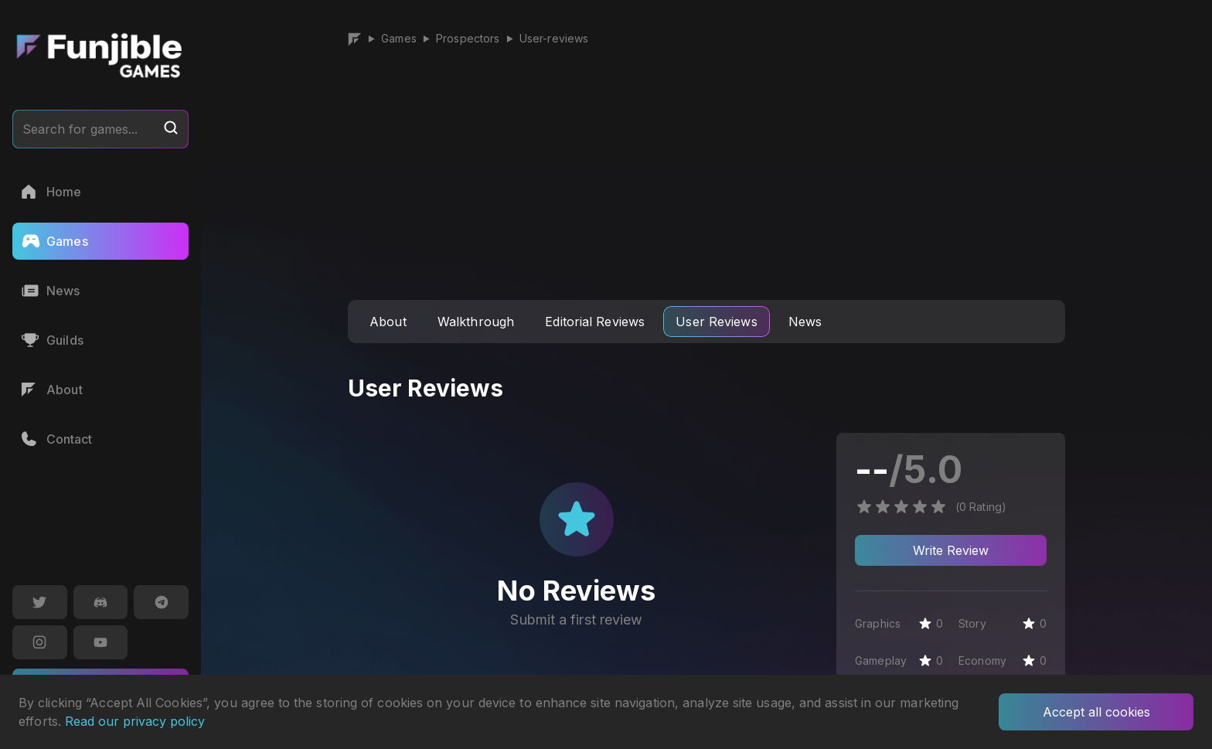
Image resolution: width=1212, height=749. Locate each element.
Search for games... (100, 128)
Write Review (951, 550)
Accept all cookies (1096, 712)
